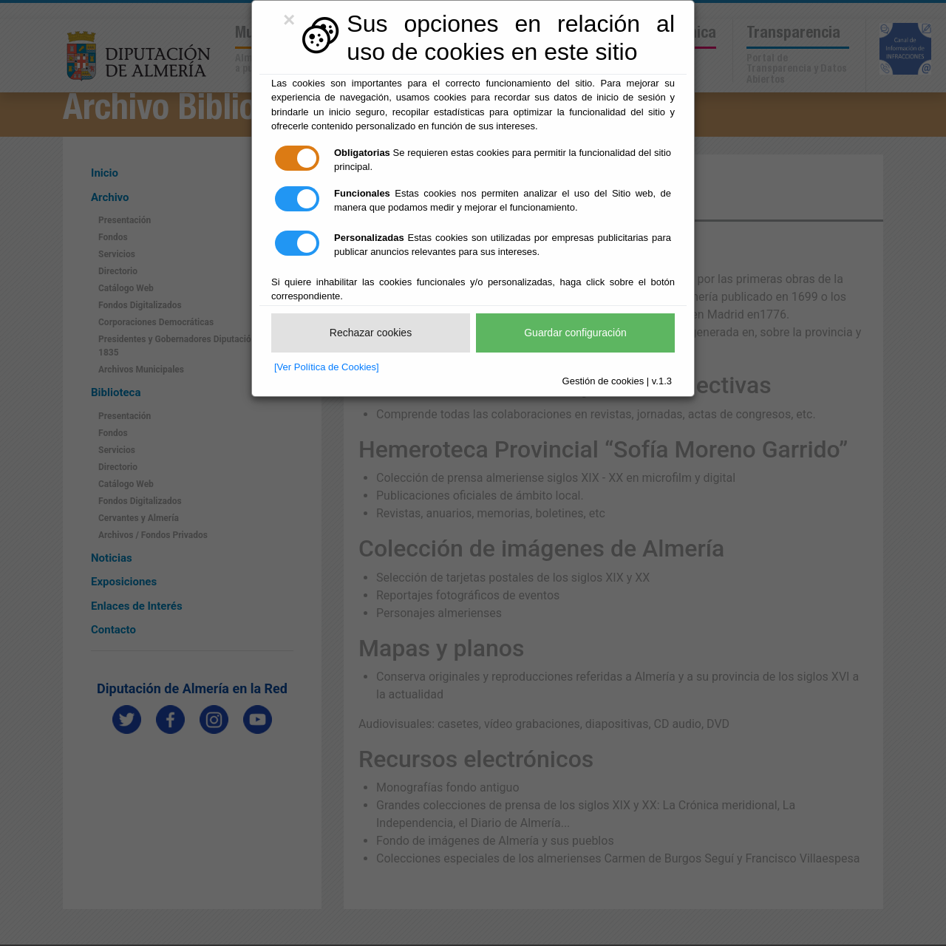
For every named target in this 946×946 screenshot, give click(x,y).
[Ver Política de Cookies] (326, 366)
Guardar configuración (575, 332)
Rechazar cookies (371, 332)
